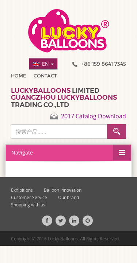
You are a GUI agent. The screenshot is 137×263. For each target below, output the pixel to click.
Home (18, 76)
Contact (45, 76)
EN (48, 63)
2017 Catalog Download (93, 116)
